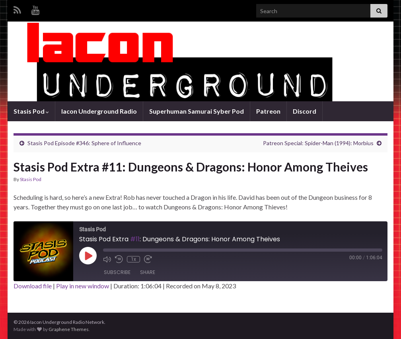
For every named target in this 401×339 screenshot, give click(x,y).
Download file (33, 286)
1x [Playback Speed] (133, 259)
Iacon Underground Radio (99, 111)
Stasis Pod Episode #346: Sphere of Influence (84, 143)
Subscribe (117, 272)
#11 (135, 239)
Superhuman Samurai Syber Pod (196, 111)
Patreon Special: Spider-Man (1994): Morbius (318, 143)
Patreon (268, 111)
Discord (304, 111)
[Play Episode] (88, 255)
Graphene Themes (69, 329)
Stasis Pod (31, 111)
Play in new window (82, 286)
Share (147, 272)
